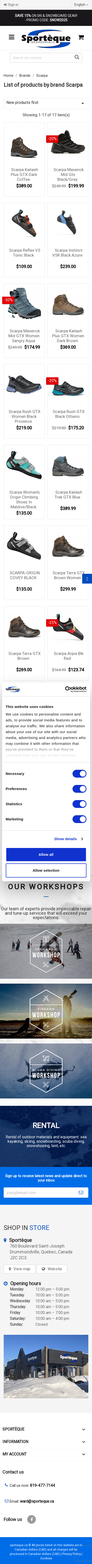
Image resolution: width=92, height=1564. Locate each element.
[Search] (46, 58)
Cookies (46, 1558)
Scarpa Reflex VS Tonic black (24, 253)
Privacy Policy (71, 1554)
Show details (65, 839)
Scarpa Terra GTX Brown (24, 656)
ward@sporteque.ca (37, 1501)
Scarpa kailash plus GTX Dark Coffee (24, 174)
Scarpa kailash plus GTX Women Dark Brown (68, 335)
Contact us (13, 1472)
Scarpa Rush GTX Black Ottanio (69, 414)
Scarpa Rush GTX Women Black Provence (24, 416)
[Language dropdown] (82, 4)
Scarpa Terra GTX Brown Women (69, 575)
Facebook (31, 1519)
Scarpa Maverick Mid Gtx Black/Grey (68, 174)
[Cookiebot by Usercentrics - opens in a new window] (65, 689)
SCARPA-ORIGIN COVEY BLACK (25, 575)
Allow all (46, 854)
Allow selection (46, 870)
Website (55, 1269)
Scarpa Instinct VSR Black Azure (67, 253)
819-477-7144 (42, 1485)
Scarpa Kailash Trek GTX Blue (68, 495)
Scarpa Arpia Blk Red (68, 656)
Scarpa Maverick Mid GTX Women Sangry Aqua (24, 335)
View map (21, 1269)
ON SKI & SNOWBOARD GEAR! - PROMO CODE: (46, 18)
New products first (46, 103)
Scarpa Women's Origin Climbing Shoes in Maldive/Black (24, 499)
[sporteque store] (46, 1366)
